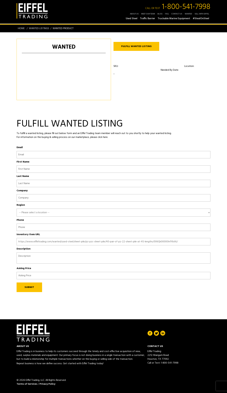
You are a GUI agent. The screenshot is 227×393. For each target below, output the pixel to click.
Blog (159, 14)
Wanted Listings (39, 28)
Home (21, 28)
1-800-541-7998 (177, 7)
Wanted (188, 14)
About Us (134, 14)
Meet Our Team (148, 14)
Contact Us (176, 14)
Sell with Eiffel (202, 14)
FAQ (167, 14)
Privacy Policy (47, 384)
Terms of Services (27, 384)
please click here (99, 137)
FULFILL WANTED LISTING (136, 46)
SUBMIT (29, 287)
